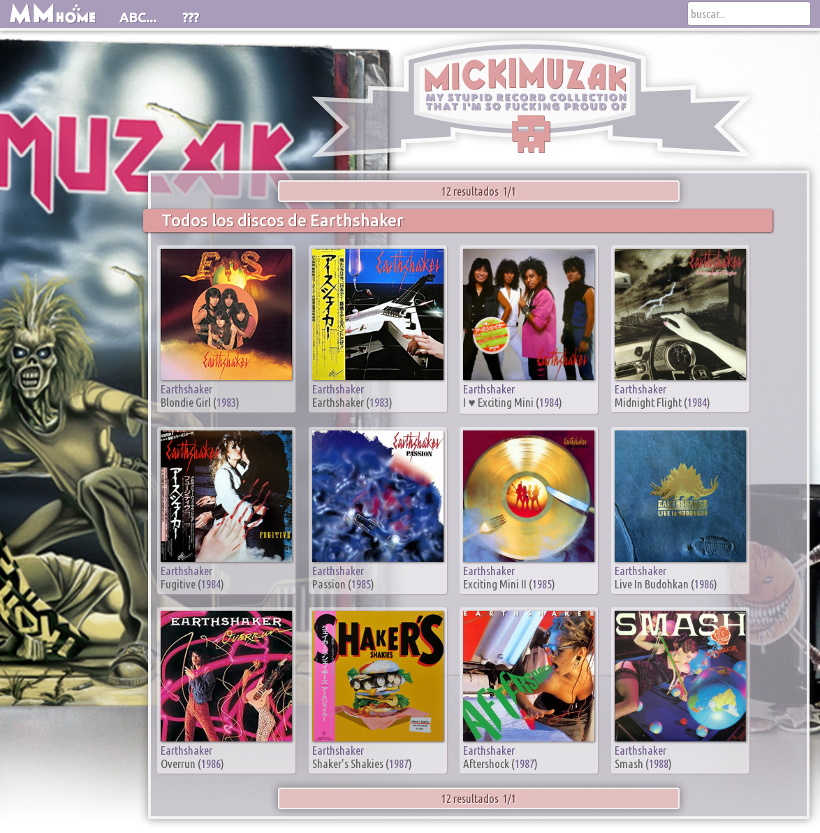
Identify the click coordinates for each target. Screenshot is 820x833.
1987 (399, 763)
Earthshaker (186, 389)
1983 (226, 402)
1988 (658, 763)
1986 (704, 584)
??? (190, 17)
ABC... (137, 17)
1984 (549, 402)
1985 (361, 584)
